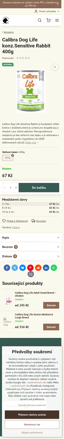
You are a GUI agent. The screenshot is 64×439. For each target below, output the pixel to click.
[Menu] (57, 20)
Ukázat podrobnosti (32, 432)
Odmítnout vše (32, 424)
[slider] (23, 58)
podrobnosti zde (37, 382)
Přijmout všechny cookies (32, 414)
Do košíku (39, 188)
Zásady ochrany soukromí (32, 405)
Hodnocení (8, 58)
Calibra (16, 227)
